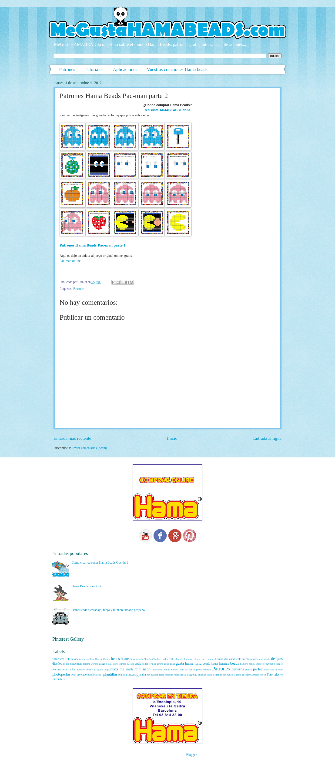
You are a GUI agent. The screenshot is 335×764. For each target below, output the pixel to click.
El (128, 663)
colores (196, 659)
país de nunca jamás (191, 669)
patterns (238, 669)
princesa (131, 674)
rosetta (177, 674)
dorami (86, 663)
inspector (260, 663)
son (224, 674)
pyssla (141, 674)
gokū (172, 663)
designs (277, 658)
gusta (180, 663)
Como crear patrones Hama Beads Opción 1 (100, 562)
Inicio (172, 438)
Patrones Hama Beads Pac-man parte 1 (92, 245)
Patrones (67, 69)
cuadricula (235, 659)
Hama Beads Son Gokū (87, 586)
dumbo (123, 663)
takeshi (237, 674)
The (244, 674)
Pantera (207, 669)
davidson (256, 659)
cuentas (246, 659)
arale (82, 659)
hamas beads (229, 663)
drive (115, 663)
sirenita (218, 674)
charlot (164, 659)
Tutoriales (94, 69)
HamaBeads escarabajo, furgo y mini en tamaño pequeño (108, 610)
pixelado (82, 674)
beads (115, 658)
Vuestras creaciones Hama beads (177, 69)
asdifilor (90, 659)
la (70, 669)
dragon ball (105, 663)
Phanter (279, 669)
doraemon (76, 663)
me (122, 669)
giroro (160, 663)
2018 (54, 659)
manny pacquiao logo (97, 669)
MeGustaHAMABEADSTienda (167, 110)
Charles (156, 659)
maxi (114, 669)
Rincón (154, 674)
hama (189, 663)
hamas (214, 663)
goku (166, 663)
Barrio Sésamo (102, 659)
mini (137, 669)
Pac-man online (70, 261)
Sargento (192, 674)
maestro (81, 669)
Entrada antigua (267, 438)
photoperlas (61, 674)
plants (121, 674)
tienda (249, 674)
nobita (167, 669)
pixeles (91, 674)
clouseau (187, 659)
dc (262, 659)
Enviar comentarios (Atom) (89, 448)
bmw (133, 659)
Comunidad (221, 659)
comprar (210, 659)
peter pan (269, 669)
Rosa (161, 674)
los (73, 669)
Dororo (94, 663)
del (268, 659)
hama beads (202, 663)
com (203, 659)
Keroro (56, 669)
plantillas (110, 674)
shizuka (202, 674)
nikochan (157, 669)
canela (139, 659)
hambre (244, 663)
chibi (171, 659)
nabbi (147, 669)
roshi (183, 674)
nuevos (174, 669)
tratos (256, 674)
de (265, 659)
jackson (270, 663)
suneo (230, 674)
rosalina (169, 674)
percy (248, 669)
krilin (64, 669)
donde (66, 663)
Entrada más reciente (72, 438)
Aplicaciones (125, 69)
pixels (99, 674)
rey (148, 674)
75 (59, 659)
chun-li (178, 659)
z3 (53, 679)
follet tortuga (149, 663)
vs (281, 674)
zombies (60, 679)
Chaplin (148, 659)
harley (252, 663)
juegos (279, 663)
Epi (132, 663)
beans (125, 658)
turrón (263, 674)
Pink (73, 674)
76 (62, 659)
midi (129, 669)
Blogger (191, 755)
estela (138, 663)
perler (257, 669)
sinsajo (210, 674)
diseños (57, 663)
